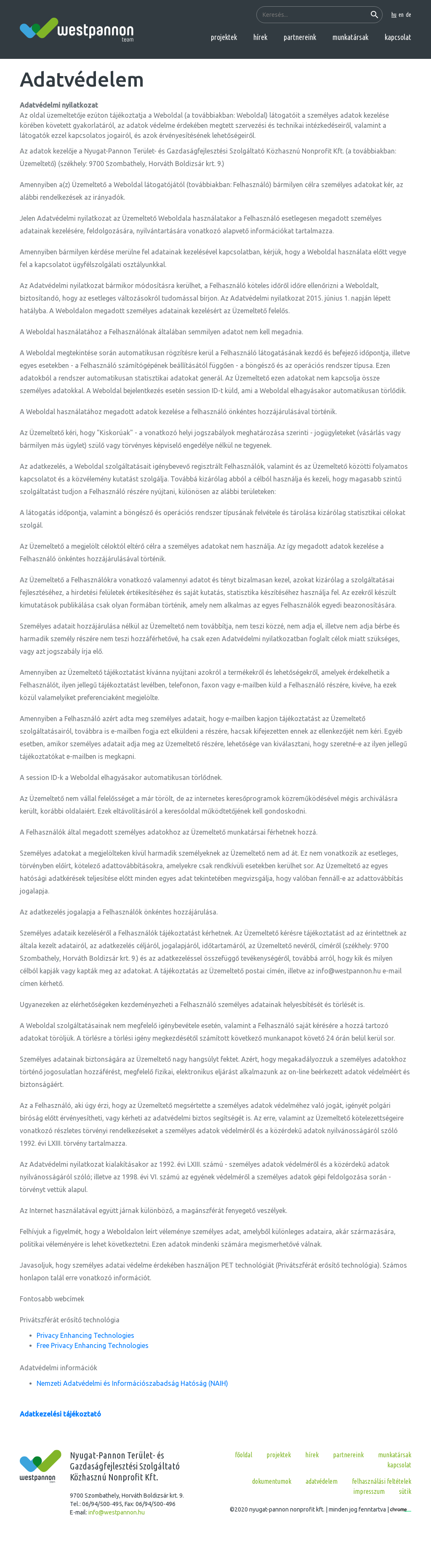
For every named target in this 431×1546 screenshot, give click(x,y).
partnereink (300, 37)
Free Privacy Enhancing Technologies (93, 1345)
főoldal (243, 1455)
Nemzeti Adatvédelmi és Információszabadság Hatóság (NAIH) (132, 1383)
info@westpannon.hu (116, 1512)
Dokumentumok (271, 1481)
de (408, 14)
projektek (224, 37)
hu (393, 14)
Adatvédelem (322, 1481)
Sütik (405, 1491)
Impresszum (369, 1491)
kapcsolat (398, 37)
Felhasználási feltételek (381, 1481)
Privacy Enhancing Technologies (85, 1335)
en (401, 14)
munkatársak (350, 37)
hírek (260, 37)
